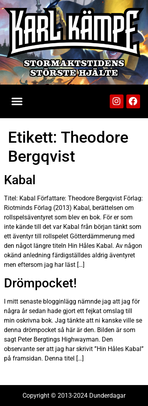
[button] (17, 101)
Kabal (20, 179)
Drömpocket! (40, 283)
